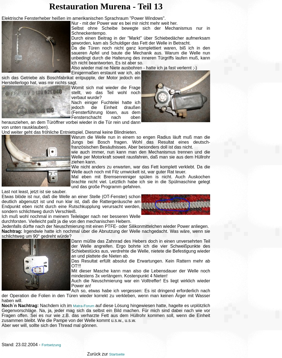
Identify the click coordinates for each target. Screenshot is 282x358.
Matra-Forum (84, 306)
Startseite (116, 354)
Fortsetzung (51, 345)
